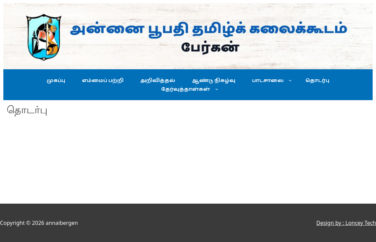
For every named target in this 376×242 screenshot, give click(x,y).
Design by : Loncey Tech (346, 223)
